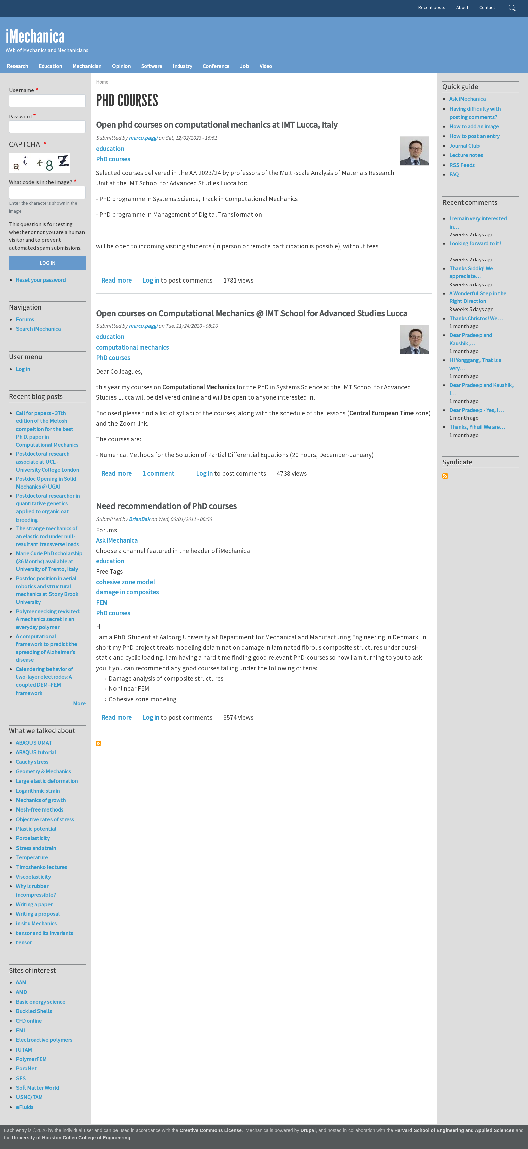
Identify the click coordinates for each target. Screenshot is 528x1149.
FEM (101, 602)
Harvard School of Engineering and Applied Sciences (454, 1130)
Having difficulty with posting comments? (475, 113)
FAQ (454, 174)
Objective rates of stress (45, 819)
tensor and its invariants (44, 933)
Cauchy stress (32, 761)
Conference (216, 66)
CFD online (29, 1020)
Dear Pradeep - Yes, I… (476, 410)
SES (21, 1078)
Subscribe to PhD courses (98, 743)
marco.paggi (143, 137)
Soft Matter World (37, 1087)
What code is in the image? (40, 182)
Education (50, 66)
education (110, 149)
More (79, 703)
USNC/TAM (29, 1097)
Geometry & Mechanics (43, 771)
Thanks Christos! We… (476, 318)
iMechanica (35, 36)
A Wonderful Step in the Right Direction (477, 297)
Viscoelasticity (33, 876)
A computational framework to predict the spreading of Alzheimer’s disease (46, 648)
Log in (150, 280)
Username (21, 90)
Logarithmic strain (38, 790)
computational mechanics (132, 347)
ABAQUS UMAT (34, 742)
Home (102, 82)
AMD (21, 992)
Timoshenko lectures (41, 867)
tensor (24, 942)
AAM (21, 982)
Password (20, 116)
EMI (20, 1030)
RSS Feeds (462, 165)
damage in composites (127, 592)
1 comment (158, 473)
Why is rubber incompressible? (36, 890)
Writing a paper (34, 904)
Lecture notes (466, 155)
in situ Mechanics (36, 923)
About (462, 7)
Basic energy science (40, 1001)
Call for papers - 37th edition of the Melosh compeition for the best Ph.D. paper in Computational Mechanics (47, 428)
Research (17, 66)
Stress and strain (36, 848)
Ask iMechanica (117, 540)
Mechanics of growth (41, 800)
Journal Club (464, 145)
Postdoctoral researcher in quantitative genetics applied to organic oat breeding (48, 507)
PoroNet (26, 1068)
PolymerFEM (31, 1059)
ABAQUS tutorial (36, 752)
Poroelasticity (33, 838)
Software (151, 66)
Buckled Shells (34, 1011)
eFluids (24, 1107)
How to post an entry (474, 136)
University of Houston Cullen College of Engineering (71, 1137)
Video (266, 66)
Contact (487, 7)
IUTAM (24, 1049)
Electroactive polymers (44, 1039)
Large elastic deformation (47, 781)
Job (244, 66)
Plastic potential (36, 828)
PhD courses (113, 159)
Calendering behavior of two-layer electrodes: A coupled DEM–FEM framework (44, 681)
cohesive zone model (125, 582)
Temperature (32, 857)
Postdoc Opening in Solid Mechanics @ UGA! (46, 483)
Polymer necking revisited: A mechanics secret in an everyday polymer (48, 619)
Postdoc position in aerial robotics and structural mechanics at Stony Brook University (47, 590)
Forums (25, 319)
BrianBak (139, 518)
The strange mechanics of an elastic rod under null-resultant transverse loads (47, 536)
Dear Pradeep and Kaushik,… (470, 339)
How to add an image (474, 126)
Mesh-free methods (39, 809)
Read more (116, 280)
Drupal (308, 1130)
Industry (182, 66)
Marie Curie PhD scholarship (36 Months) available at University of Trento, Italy (49, 561)
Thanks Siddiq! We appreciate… (471, 272)
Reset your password (41, 280)
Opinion (121, 66)
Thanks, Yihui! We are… (477, 427)
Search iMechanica (38, 328)
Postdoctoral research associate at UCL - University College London (47, 461)
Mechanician (87, 66)
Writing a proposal (38, 913)
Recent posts (432, 7)
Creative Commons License (211, 1130)
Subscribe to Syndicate (445, 476)
